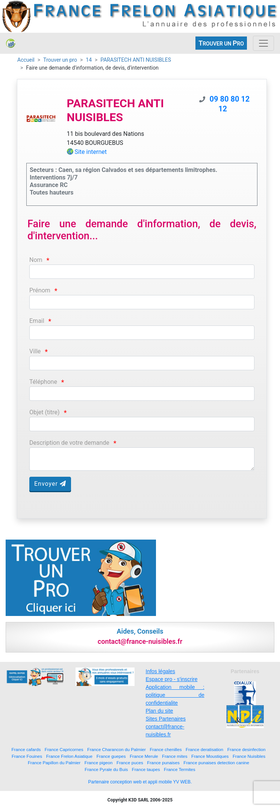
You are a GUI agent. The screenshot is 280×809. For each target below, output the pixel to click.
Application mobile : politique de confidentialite (175, 695)
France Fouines (27, 756)
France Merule (144, 756)
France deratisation (204, 749)
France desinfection (246, 749)
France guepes (111, 756)
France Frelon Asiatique (69, 756)
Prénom (39, 290)
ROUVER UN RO (221, 43)
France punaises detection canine (216, 762)
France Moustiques (210, 756)
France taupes (146, 769)
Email (36, 321)
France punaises (163, 762)
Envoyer (50, 483)
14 (89, 60)
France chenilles (166, 749)
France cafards (26, 749)
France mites (175, 756)
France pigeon (99, 762)
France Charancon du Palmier (116, 749)
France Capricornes (64, 749)
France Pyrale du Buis (106, 769)
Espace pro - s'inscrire (172, 679)
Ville (35, 351)
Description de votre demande (69, 443)
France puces (130, 762)
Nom (35, 260)
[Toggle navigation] (263, 43)
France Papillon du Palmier (54, 762)
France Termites (179, 769)
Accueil (26, 60)
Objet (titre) (44, 412)
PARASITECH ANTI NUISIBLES (135, 60)
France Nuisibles (249, 756)
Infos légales (161, 671)
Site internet (90, 151)
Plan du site (159, 711)
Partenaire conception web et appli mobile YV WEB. (140, 782)
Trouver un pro (60, 60)
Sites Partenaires (166, 719)
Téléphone (43, 382)
